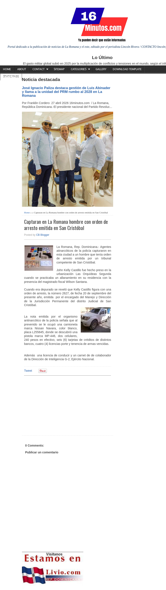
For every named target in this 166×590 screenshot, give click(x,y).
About (21, 69)
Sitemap (59, 69)
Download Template (127, 69)
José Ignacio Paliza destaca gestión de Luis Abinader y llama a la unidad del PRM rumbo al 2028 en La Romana (66, 91)
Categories (78, 69)
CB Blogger (42, 234)
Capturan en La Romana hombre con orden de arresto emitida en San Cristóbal (66, 224)
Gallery (100, 69)
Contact (38, 69)
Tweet (28, 370)
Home (7, 69)
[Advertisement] (57, 405)
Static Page (11, 76)
